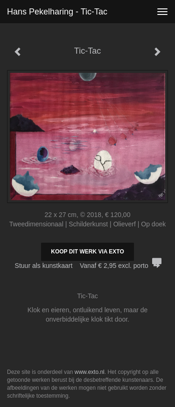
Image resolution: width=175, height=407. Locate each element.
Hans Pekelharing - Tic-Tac (57, 11)
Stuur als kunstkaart (88, 265)
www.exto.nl (90, 372)
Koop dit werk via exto (87, 251)
